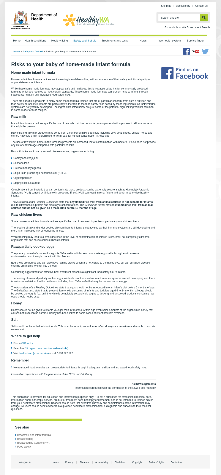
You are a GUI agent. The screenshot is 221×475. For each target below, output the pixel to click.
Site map (166, 5)
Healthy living (59, 40)
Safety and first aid (84, 40)
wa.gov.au (25, 462)
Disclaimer (120, 462)
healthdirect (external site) (34, 353)
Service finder (195, 40)
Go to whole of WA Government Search (187, 27)
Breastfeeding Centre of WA (33, 442)
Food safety (24, 446)
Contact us (201, 5)
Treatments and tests (115, 40)
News (143, 40)
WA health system (170, 40)
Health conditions (35, 40)
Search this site (170, 17)
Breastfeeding (25, 438)
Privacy (69, 462)
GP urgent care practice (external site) (46, 348)
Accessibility (183, 5)
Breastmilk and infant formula (34, 435)
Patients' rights (156, 462)
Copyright (137, 462)
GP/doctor (27, 343)
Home (17, 40)
